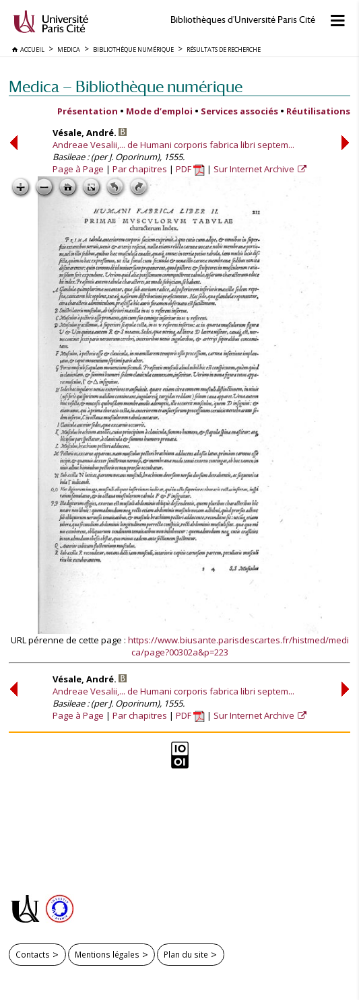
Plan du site (186, 954)
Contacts (32, 954)
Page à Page (78, 169)
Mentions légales (107, 954)
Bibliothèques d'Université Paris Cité (242, 20)
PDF (190, 169)
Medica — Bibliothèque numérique (125, 86)
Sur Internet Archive (255, 169)
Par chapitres (139, 169)
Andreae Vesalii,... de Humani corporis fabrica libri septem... (173, 145)
